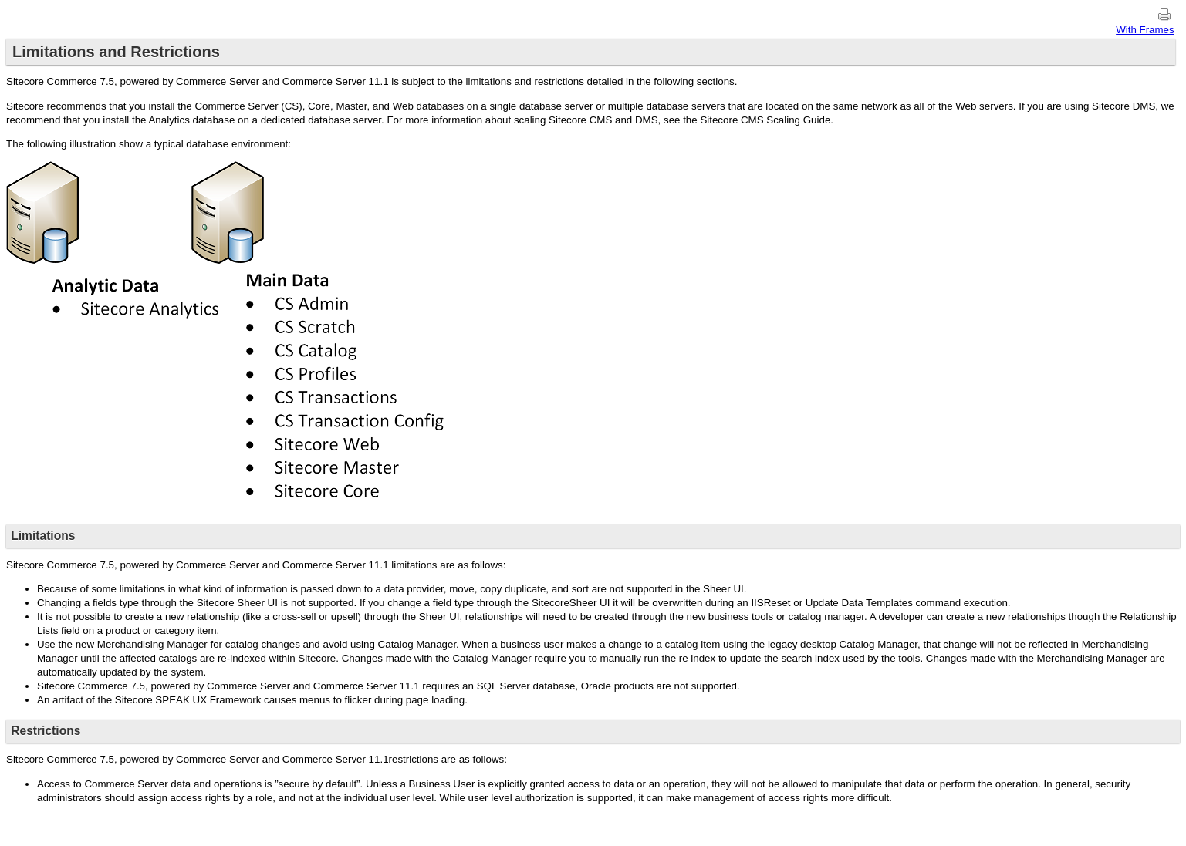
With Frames (1145, 29)
